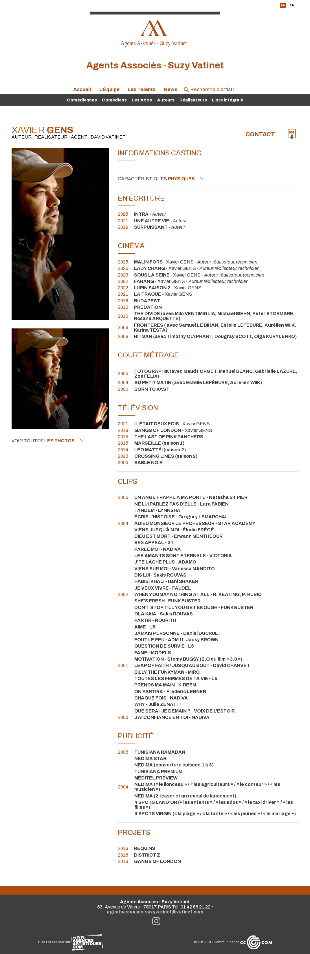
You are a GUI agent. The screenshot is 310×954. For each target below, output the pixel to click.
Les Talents (142, 89)
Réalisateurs (193, 100)
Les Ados (142, 100)
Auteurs (166, 100)
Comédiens (114, 100)
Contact (260, 134)
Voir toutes (48, 440)
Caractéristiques (161, 178)
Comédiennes (82, 100)
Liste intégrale (227, 100)
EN (292, 5)
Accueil (82, 89)
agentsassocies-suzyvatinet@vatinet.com (155, 911)
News (170, 89)
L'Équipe (109, 89)
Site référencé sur (70, 942)
